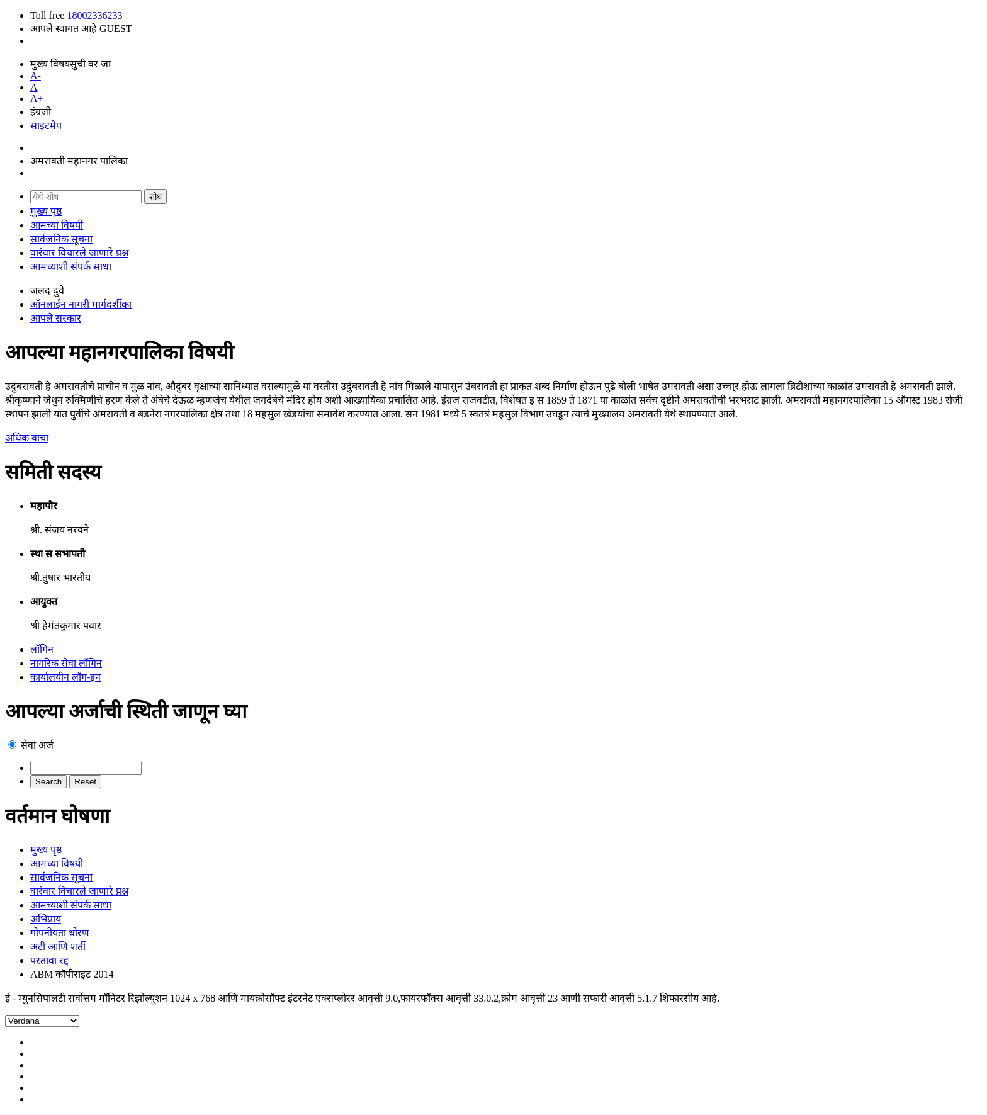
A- (35, 76)
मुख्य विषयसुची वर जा (70, 64)
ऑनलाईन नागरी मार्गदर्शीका (81, 304)
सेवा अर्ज (37, 745)
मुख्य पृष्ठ (46, 211)
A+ (36, 98)
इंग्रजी (40, 111)
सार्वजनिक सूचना (61, 239)
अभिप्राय (45, 919)
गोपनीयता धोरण (59, 932)
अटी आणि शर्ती (58, 946)
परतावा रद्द (49, 960)
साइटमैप (46, 125)
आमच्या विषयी (56, 225)
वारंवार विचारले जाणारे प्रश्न (79, 252)
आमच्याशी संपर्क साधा (70, 266)
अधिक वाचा (26, 438)
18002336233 (94, 15)
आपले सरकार (55, 318)
